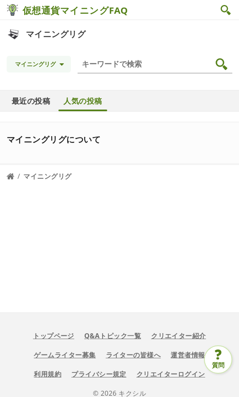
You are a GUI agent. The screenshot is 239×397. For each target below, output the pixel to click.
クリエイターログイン (170, 374)
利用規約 (47, 374)
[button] (226, 10)
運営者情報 (188, 355)
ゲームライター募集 (65, 355)
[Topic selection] (39, 64)
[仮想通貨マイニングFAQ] (12, 10)
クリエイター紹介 (178, 335)
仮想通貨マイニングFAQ (75, 10)
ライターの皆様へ (133, 355)
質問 (218, 365)
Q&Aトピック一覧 (112, 335)
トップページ (53, 335)
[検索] (156, 64)
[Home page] (10, 176)
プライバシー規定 (98, 374)
